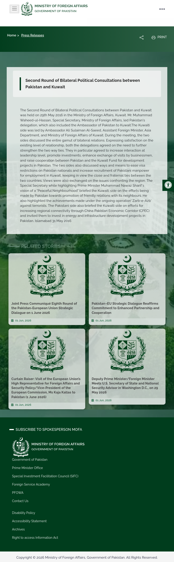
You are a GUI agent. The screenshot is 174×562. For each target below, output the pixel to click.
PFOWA (17, 492)
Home (11, 35)
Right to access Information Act (35, 537)
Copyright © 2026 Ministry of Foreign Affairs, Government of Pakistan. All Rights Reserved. (86, 557)
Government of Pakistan (29, 459)
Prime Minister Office (27, 468)
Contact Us (20, 501)
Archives (18, 529)
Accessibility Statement (29, 521)
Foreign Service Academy (31, 484)
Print (159, 37)
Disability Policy (23, 513)
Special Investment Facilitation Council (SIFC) (45, 476)
